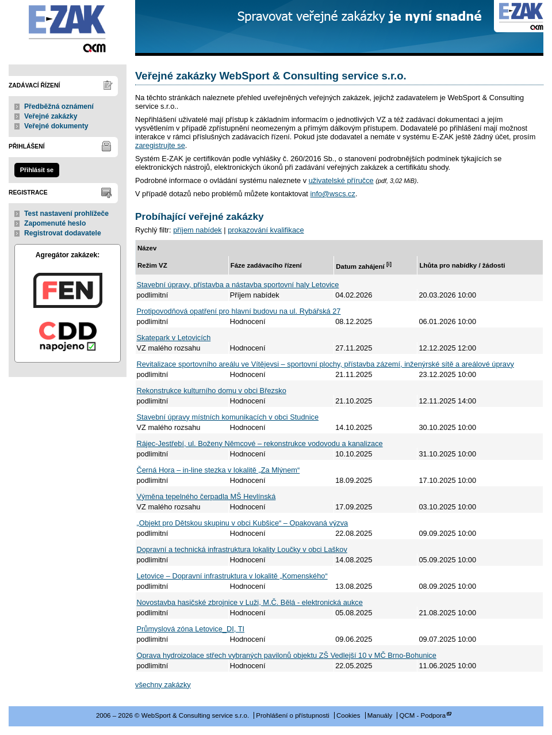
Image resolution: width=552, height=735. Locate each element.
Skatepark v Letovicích (174, 337)
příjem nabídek (197, 230)
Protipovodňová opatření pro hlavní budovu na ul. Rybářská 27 (239, 311)
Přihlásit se (36, 169)
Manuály (380, 715)
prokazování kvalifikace (266, 230)
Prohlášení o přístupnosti (292, 715)
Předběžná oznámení (59, 106)
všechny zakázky (163, 684)
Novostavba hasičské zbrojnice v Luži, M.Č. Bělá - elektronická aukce (250, 602)
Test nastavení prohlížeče (66, 214)
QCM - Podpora (422, 715)
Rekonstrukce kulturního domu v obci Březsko (211, 390)
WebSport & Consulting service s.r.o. (67, 28)
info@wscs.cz (332, 193)
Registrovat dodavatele (62, 233)
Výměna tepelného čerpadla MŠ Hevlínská (206, 496)
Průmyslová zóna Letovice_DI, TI (191, 628)
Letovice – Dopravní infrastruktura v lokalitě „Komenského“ (232, 576)
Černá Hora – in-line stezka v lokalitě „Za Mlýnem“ (218, 470)
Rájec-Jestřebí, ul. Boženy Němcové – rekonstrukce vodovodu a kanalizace (260, 443)
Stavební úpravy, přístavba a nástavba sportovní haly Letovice (238, 284)
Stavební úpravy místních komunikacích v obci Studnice (228, 417)
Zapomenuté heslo (55, 223)
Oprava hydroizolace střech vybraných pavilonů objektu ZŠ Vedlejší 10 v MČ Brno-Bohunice (286, 655)
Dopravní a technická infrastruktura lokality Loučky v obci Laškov (242, 549)
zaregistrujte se (160, 145)
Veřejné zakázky (51, 116)
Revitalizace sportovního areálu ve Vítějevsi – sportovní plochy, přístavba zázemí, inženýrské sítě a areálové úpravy (325, 364)
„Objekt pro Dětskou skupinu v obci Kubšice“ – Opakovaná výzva (242, 523)
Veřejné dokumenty (56, 126)
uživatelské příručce (341, 180)
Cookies (348, 715)
